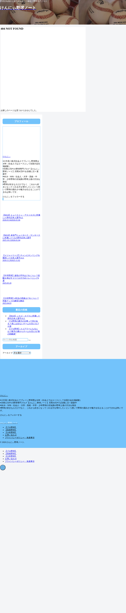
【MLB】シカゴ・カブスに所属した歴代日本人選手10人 (23, 317)
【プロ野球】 (11, 427)
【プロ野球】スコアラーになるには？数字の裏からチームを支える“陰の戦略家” (23, 331)
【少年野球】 (11, 432)
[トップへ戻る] (3, 467)
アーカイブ (7, 353)
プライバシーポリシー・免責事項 (19, 438)
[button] (30, 340)
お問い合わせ (11, 435)
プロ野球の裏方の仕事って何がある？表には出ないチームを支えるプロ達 (23, 323)
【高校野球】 (11, 430)
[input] (15, 339)
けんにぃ (7, 157)
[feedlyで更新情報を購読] (0, 417)
